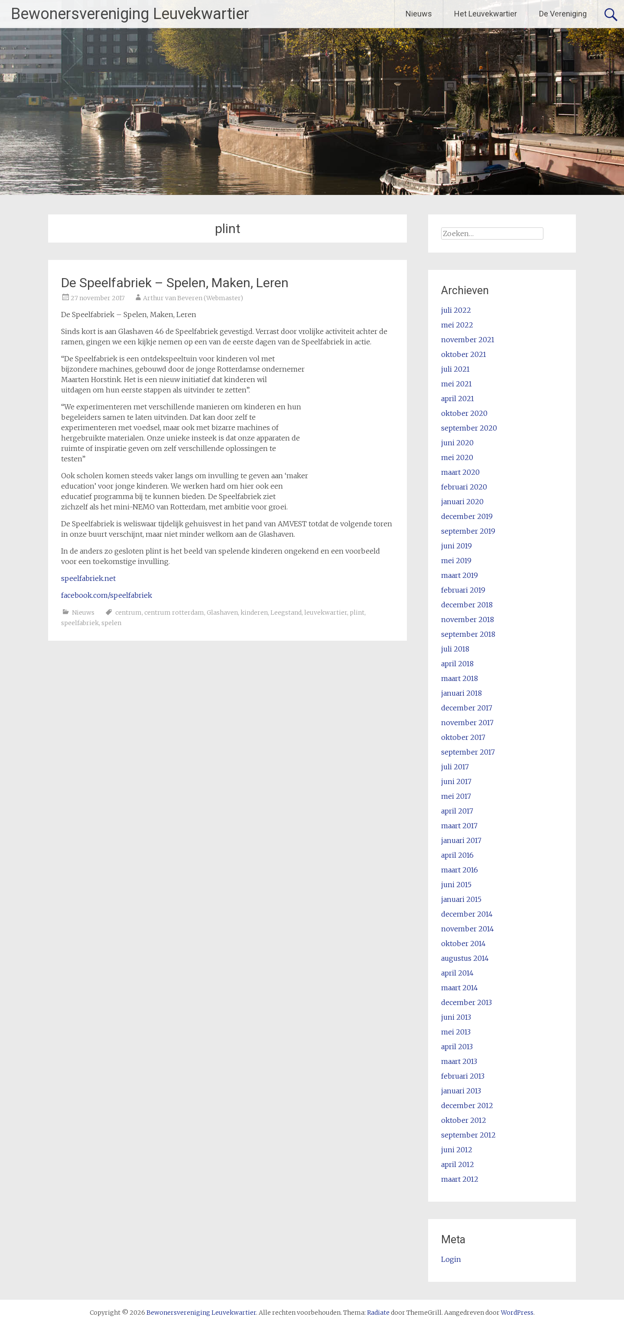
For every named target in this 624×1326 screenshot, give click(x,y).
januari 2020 (462, 501)
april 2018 (457, 663)
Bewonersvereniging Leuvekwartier (130, 14)
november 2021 (467, 339)
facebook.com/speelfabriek (106, 595)
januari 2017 (461, 840)
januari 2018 (461, 693)
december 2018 (467, 604)
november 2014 (467, 928)
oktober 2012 (463, 1120)
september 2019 (468, 531)
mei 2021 (456, 383)
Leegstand (286, 612)
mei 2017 (456, 796)
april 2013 (457, 1046)
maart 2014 (459, 987)
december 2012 (467, 1105)
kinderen (254, 612)
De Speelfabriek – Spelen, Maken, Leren (175, 282)
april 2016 (457, 855)
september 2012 (468, 1135)
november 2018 (467, 619)
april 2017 (457, 811)
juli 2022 (456, 310)
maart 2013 (459, 1061)
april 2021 (457, 398)
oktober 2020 (464, 413)
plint (357, 612)
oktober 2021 (463, 354)
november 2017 (467, 722)
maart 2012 (459, 1179)
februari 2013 (462, 1076)
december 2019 (467, 516)
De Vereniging (563, 13)
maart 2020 (460, 472)
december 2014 (467, 914)
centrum (128, 612)
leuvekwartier (325, 612)
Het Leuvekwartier (485, 13)
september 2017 (468, 752)
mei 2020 (457, 457)
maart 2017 (459, 825)
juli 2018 (455, 649)
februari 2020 (464, 487)
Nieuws (419, 13)
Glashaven (222, 612)
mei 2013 (456, 1032)
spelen (111, 623)
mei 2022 (457, 325)
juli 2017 (455, 766)
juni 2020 (457, 442)
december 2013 (466, 1002)
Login (451, 1259)
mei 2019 (456, 560)
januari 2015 (461, 899)
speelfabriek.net (88, 578)
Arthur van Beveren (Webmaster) (193, 298)
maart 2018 (459, 678)
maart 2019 (459, 575)
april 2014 (457, 973)
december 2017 (466, 708)
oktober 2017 (463, 737)
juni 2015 (456, 884)
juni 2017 (456, 781)
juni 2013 (456, 1017)
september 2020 (469, 428)
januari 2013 (461, 1090)
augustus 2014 (465, 958)
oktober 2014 (463, 943)
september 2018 (468, 634)
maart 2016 (459, 870)
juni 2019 (456, 545)
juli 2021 (455, 369)
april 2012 (457, 1164)
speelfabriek (80, 623)
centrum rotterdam (174, 612)
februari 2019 (463, 590)
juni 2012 (456, 1149)
